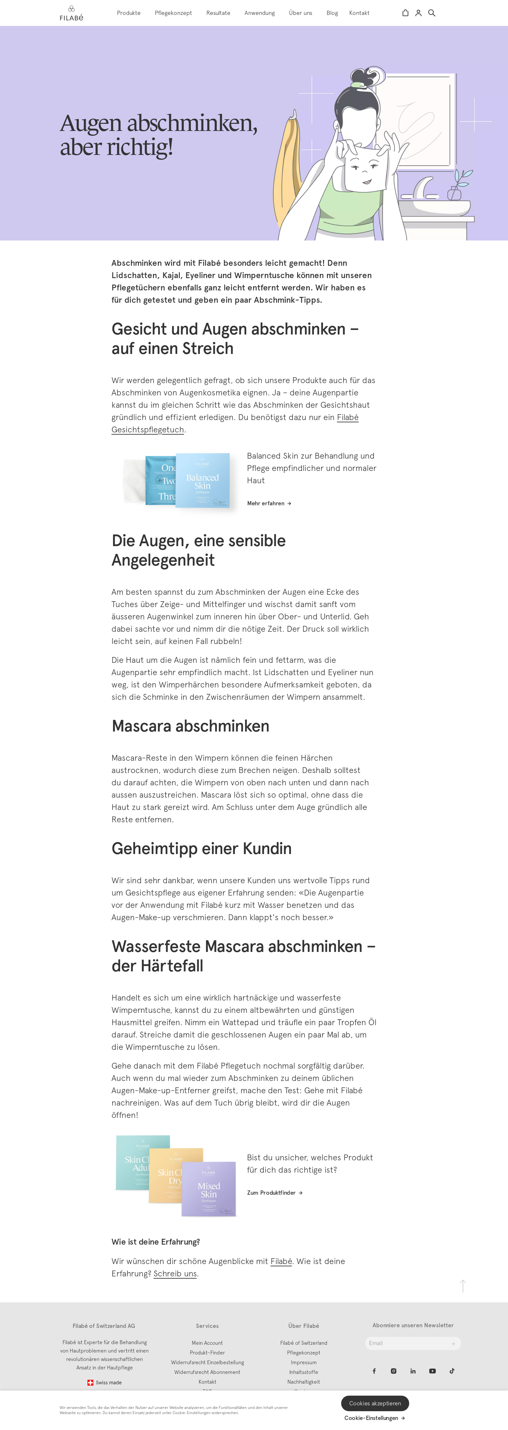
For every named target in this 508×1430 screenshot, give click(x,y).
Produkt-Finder (207, 1352)
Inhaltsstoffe (303, 1372)
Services (207, 1326)
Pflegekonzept (173, 12)
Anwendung (260, 12)
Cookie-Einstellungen (371, 1418)
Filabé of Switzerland (304, 1343)
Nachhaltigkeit (303, 1382)
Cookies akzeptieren (375, 1403)
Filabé (281, 1261)
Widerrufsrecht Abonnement (207, 1372)
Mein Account (207, 1343)
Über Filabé (303, 1326)
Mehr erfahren (265, 503)
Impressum (304, 1362)
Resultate (218, 12)
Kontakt (359, 12)
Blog (332, 12)
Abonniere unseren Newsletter (413, 1325)
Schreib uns (175, 1273)
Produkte (129, 12)
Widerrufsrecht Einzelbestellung (207, 1362)
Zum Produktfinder (271, 1192)
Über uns (300, 12)
